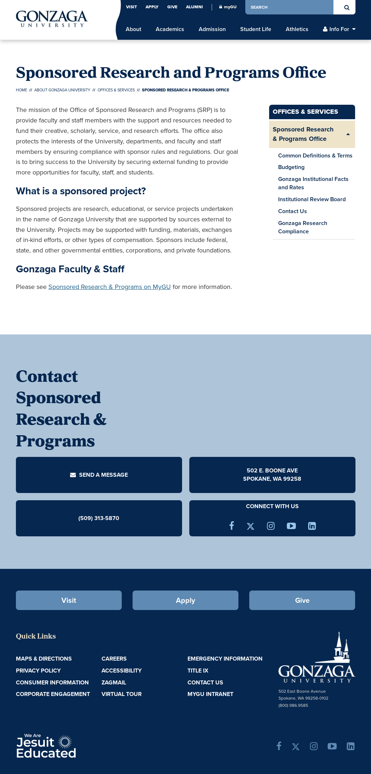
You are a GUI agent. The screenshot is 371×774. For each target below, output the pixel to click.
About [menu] (133, 29)
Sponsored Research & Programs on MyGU (109, 286)
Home (21, 90)
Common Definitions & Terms (315, 155)
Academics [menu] (170, 29)
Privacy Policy (38, 670)
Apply (152, 7)
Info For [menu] (339, 29)
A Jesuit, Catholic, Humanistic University (71, 745)
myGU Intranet (210, 694)
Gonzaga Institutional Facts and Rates (313, 183)
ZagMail (114, 682)
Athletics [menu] (297, 29)
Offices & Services (116, 90)
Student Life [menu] (255, 29)
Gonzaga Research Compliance (302, 227)
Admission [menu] (212, 29)
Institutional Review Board (313, 200)
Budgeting (291, 167)
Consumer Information (52, 682)
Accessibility (122, 670)
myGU (228, 7)
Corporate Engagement (53, 694)
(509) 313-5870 (98, 518)
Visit (131, 7)
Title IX (197, 670)
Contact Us (292, 211)
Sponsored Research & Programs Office (303, 134)
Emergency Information (225, 658)
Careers (114, 658)
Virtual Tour (122, 694)
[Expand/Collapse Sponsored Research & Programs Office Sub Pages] (348, 134)
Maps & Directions (44, 658)
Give (172, 7)
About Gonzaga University (62, 90)
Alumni (194, 7)
